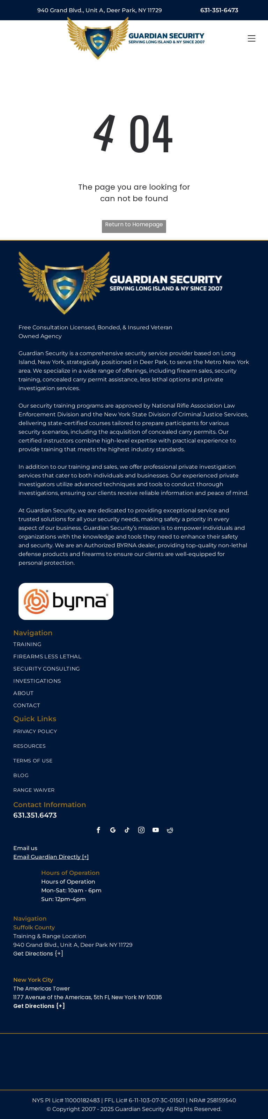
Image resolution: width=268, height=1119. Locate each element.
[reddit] (169, 831)
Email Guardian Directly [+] (51, 857)
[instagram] (141, 831)
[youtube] (155, 831)
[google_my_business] (112, 831)
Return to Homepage (134, 224)
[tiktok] (127, 831)
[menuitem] (133, 644)
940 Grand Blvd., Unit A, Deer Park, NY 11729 (99, 10)
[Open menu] (251, 38)
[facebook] (98, 831)
